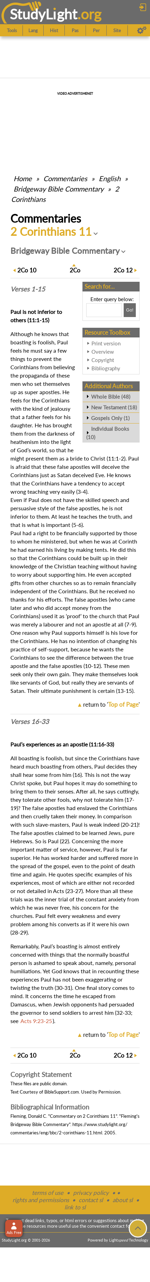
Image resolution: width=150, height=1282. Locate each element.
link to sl (75, 1207)
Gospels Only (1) (110, 418)
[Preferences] (142, 30)
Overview (102, 352)
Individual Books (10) (107, 433)
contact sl (91, 1200)
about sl (123, 1200)
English (110, 178)
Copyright (102, 360)
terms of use (47, 1192)
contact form (122, 1226)
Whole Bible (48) (110, 396)
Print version (106, 343)
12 (123, 270)
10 (26, 270)
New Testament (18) (114, 407)
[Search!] (130, 310)
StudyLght (43, 14)
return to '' (111, 704)
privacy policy (91, 1192)
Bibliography (105, 368)
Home (23, 178)
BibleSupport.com (61, 1092)
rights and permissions (40, 1200)
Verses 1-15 (27, 289)
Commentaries (65, 178)
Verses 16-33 (29, 721)
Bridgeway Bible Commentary (59, 189)
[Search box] (104, 310)
